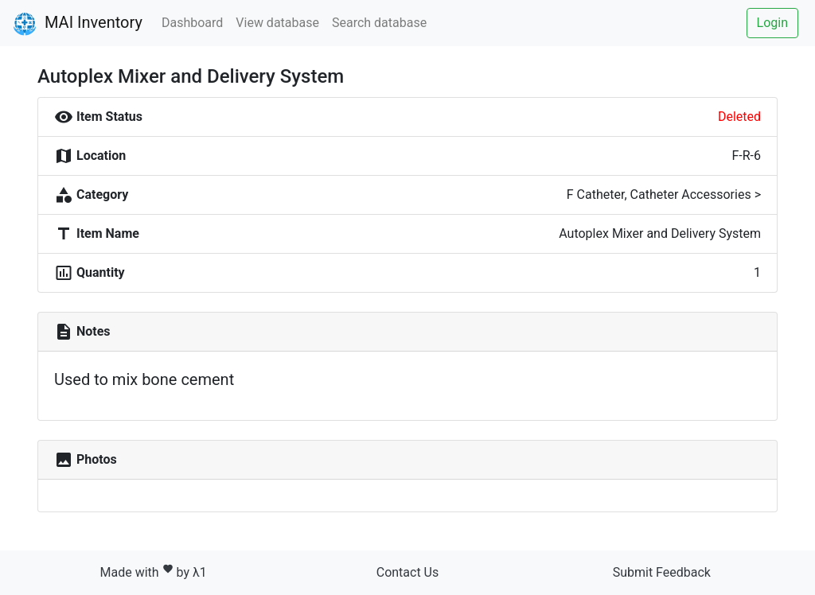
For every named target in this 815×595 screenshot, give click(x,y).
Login (772, 22)
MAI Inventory (77, 24)
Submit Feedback (662, 572)
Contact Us (407, 572)
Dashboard (192, 22)
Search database (379, 22)
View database (277, 22)
